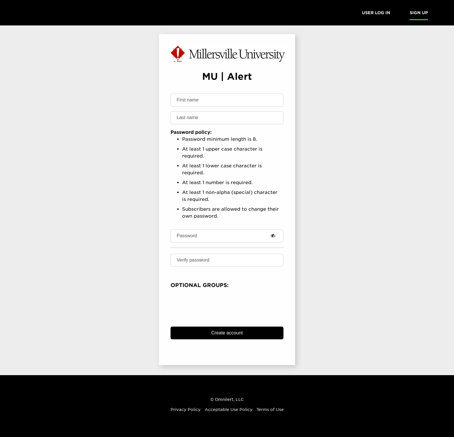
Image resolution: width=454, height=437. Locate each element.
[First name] (227, 100)
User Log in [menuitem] (376, 12)
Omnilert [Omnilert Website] (224, 399)
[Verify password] (227, 260)
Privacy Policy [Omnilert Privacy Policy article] (186, 409)
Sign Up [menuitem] (419, 12)
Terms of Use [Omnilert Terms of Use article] (270, 409)
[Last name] (227, 117)
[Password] (227, 235)
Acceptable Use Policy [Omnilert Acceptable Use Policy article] (228, 409)
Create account (227, 332)
